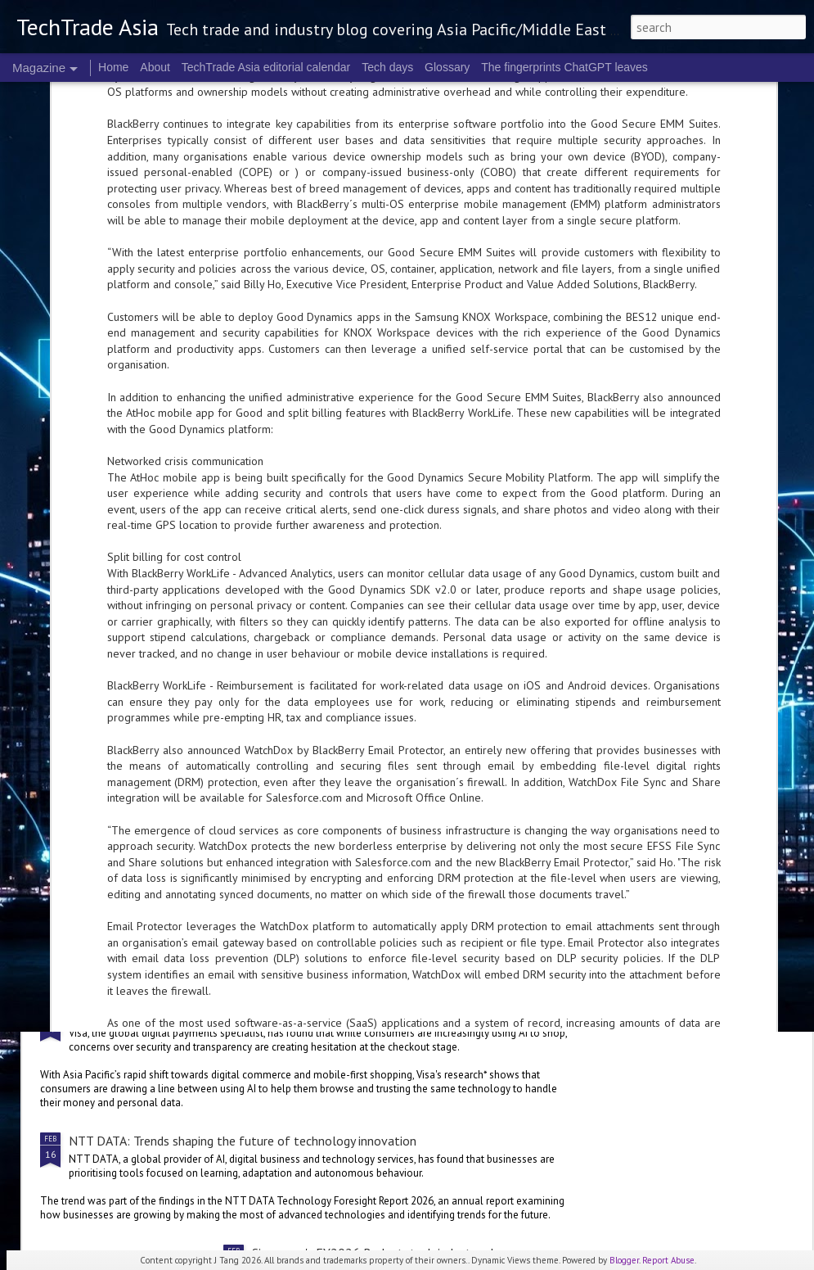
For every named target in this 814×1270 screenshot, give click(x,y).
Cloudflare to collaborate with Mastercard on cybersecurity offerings (258, 603)
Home (113, 67)
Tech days (387, 67)
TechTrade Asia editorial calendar (266, 67)
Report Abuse (668, 1260)
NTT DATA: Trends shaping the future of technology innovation (242, 1140)
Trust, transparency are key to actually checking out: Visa (223, 1014)
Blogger (624, 1260)
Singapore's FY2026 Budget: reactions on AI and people (403, 828)
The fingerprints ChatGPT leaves (564, 67)
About (155, 67)
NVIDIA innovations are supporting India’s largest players (224, 688)
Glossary (447, 67)
